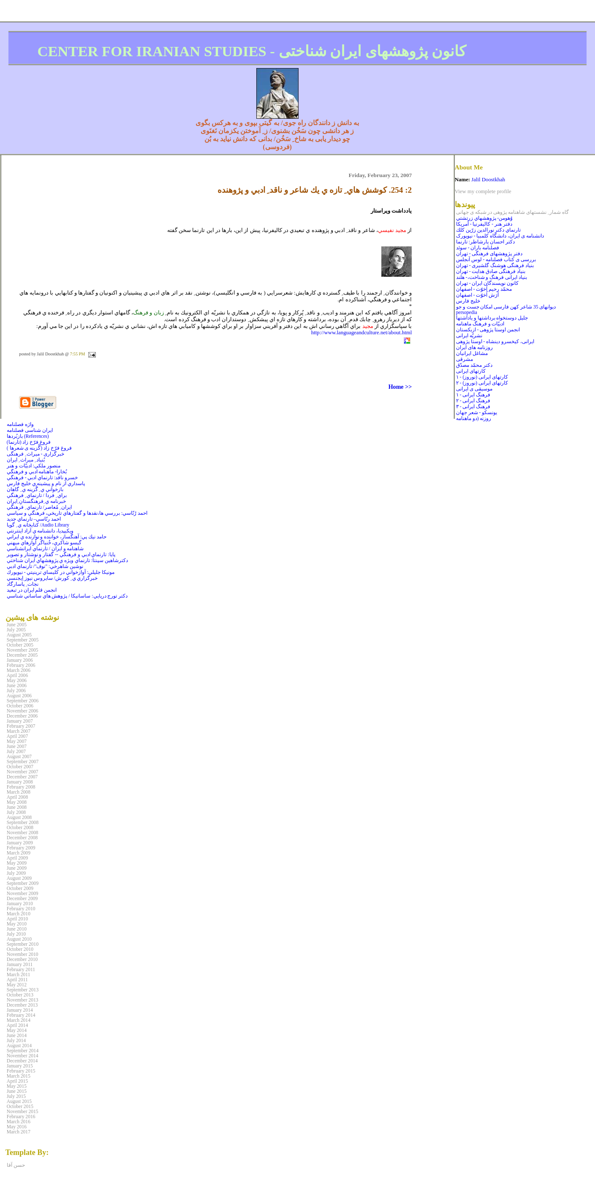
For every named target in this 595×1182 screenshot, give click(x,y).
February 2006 (21, 665)
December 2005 (22, 655)
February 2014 (21, 1015)
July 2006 (16, 690)
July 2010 (16, 933)
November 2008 (22, 832)
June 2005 (17, 624)
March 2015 (18, 1075)
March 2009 (18, 852)
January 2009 (20, 842)
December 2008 (22, 837)
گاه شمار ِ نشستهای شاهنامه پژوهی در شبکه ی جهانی (512, 212)
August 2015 (19, 1101)
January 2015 (20, 1065)
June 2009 (17, 868)
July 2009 (16, 873)
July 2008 (16, 812)
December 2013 (22, 1004)
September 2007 (22, 761)
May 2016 (17, 1126)
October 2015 (20, 1106)
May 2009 (17, 862)
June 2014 (17, 1035)
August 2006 (19, 695)
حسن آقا (16, 1165)
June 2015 (17, 1091)
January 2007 (20, 720)
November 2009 (22, 893)
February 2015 (21, 1070)
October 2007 (20, 766)
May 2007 (17, 741)
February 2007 (21, 726)
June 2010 (17, 928)
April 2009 (17, 857)
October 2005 (20, 644)
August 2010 (19, 939)
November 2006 (22, 710)
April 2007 (17, 736)
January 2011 (20, 964)
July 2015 (16, 1096)
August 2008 (19, 817)
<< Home (400, 386)
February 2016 (21, 1116)
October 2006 (20, 705)
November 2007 (22, 771)
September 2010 (22, 944)
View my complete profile (483, 191)
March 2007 (18, 731)
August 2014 (19, 1045)
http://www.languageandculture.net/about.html (361, 333)
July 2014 (16, 1040)
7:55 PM (77, 354)
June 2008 (17, 807)
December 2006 (22, 715)
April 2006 (17, 675)
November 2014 (22, 1055)
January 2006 (20, 660)
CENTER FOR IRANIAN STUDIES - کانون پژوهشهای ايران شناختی (251, 51)
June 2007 (17, 746)
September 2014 (22, 1050)
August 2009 (19, 878)
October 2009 (20, 888)
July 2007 (16, 751)
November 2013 (22, 999)
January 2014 (20, 1010)
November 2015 (22, 1111)
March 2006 (18, 670)
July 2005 (16, 629)
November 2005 (22, 649)
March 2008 (18, 791)
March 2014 (18, 1020)
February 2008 (21, 786)
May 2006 (17, 680)
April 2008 (17, 797)
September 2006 (22, 700)
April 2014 (17, 1025)
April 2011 (17, 979)
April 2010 (17, 918)
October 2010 (20, 949)
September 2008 (22, 822)
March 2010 (18, 913)
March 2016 (18, 1121)
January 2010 (20, 903)
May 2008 (17, 802)
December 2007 (22, 776)
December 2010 (22, 959)
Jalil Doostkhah (488, 180)
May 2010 (17, 923)
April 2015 (17, 1081)
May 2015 (17, 1086)
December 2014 (22, 1060)
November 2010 (22, 954)
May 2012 (17, 984)
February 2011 (21, 969)
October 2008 (20, 827)
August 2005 (19, 634)
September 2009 (22, 883)
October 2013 (20, 994)
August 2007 (19, 756)
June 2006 (17, 685)
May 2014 (17, 1030)
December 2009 (22, 898)
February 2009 (21, 847)
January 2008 (20, 781)
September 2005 (22, 639)
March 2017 (18, 1131)
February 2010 (21, 908)
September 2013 (22, 989)
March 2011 (18, 974)
